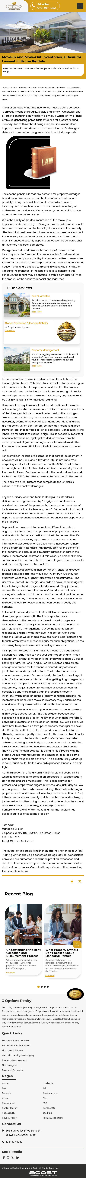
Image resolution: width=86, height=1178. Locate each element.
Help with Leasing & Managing (18, 1055)
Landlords (48, 1083)
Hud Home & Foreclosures (16, 1045)
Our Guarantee (41, 309)
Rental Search (9, 1108)
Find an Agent (9, 1065)
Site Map (47, 1113)
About (5, 1098)
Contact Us (49, 1108)
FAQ (45, 1103)
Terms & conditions (53, 1117)
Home (5, 1083)
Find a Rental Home (12, 1050)
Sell (44, 1088)
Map (33, 1134)
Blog (45, 1098)
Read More (37, 324)
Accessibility (8, 1113)
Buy (4, 1088)
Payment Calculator (13, 1070)
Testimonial (8, 1103)
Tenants (6, 1093)
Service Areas (50, 1093)
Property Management (45, 363)
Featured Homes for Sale (15, 1040)
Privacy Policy (9, 1117)
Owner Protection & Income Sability (26, 336)
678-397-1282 (48, 5)
